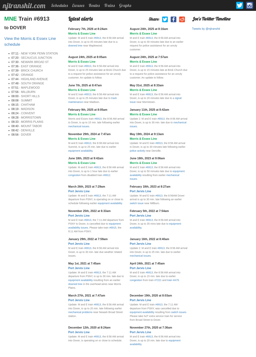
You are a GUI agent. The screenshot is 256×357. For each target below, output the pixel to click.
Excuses (78, 5)
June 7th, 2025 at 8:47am (85, 85)
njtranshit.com (24, 5)
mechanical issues (78, 126)
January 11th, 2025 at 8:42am (149, 109)
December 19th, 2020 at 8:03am (151, 295)
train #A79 (173, 280)
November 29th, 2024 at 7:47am (89, 134)
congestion (74, 175)
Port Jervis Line (79, 191)
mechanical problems (80, 312)
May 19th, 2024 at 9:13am (147, 134)
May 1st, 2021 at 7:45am (84, 263)
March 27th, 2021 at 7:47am (86, 295)
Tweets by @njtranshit (206, 28)
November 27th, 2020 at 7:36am (151, 327)
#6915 (112, 227)
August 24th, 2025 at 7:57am (149, 57)
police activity (137, 150)
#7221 (157, 280)
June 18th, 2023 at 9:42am (85, 158)
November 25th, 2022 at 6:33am (89, 210)
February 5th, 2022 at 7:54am (149, 210)
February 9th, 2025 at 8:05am (87, 109)
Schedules (59, 5)
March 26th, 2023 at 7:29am (86, 186)
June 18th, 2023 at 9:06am (147, 158)
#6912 (106, 175)
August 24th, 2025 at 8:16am (149, 28)
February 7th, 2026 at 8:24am (87, 28)
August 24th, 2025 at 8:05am (87, 57)
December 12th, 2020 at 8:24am (89, 327)
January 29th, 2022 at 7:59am (88, 239)
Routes (94, 5)
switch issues (178, 312)
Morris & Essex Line (81, 33)
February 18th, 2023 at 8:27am (150, 186)
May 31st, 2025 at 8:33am (147, 85)
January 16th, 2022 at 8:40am (149, 239)
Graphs (125, 5)
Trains (109, 5)
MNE (11, 18)
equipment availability (80, 150)
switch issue (137, 203)
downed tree (75, 45)
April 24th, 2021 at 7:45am (147, 263)
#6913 (97, 37)
